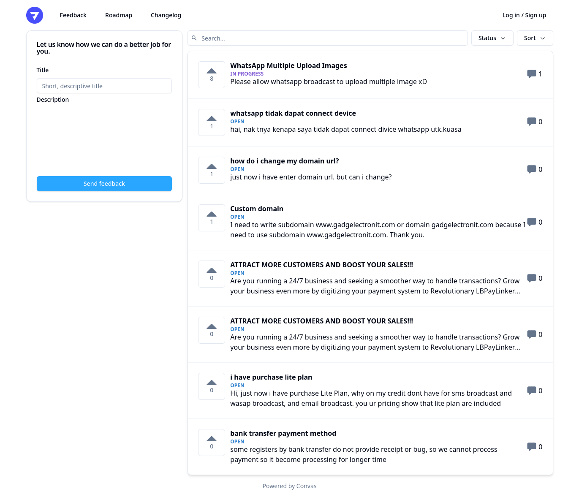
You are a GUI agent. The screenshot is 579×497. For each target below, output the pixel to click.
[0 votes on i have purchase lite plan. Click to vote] (211, 386)
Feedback (73, 15)
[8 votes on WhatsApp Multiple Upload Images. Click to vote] (211, 74)
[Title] (104, 85)
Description (53, 100)
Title (43, 70)
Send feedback (104, 183)
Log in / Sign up (524, 15)
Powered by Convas (290, 486)
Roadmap (118, 15)
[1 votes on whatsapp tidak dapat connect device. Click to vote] (211, 122)
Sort (535, 38)
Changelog (166, 15)
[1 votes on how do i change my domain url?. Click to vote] (211, 170)
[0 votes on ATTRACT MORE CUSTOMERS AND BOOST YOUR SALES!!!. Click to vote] (211, 274)
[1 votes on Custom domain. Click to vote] (211, 217)
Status (492, 38)
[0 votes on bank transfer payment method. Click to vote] (211, 442)
